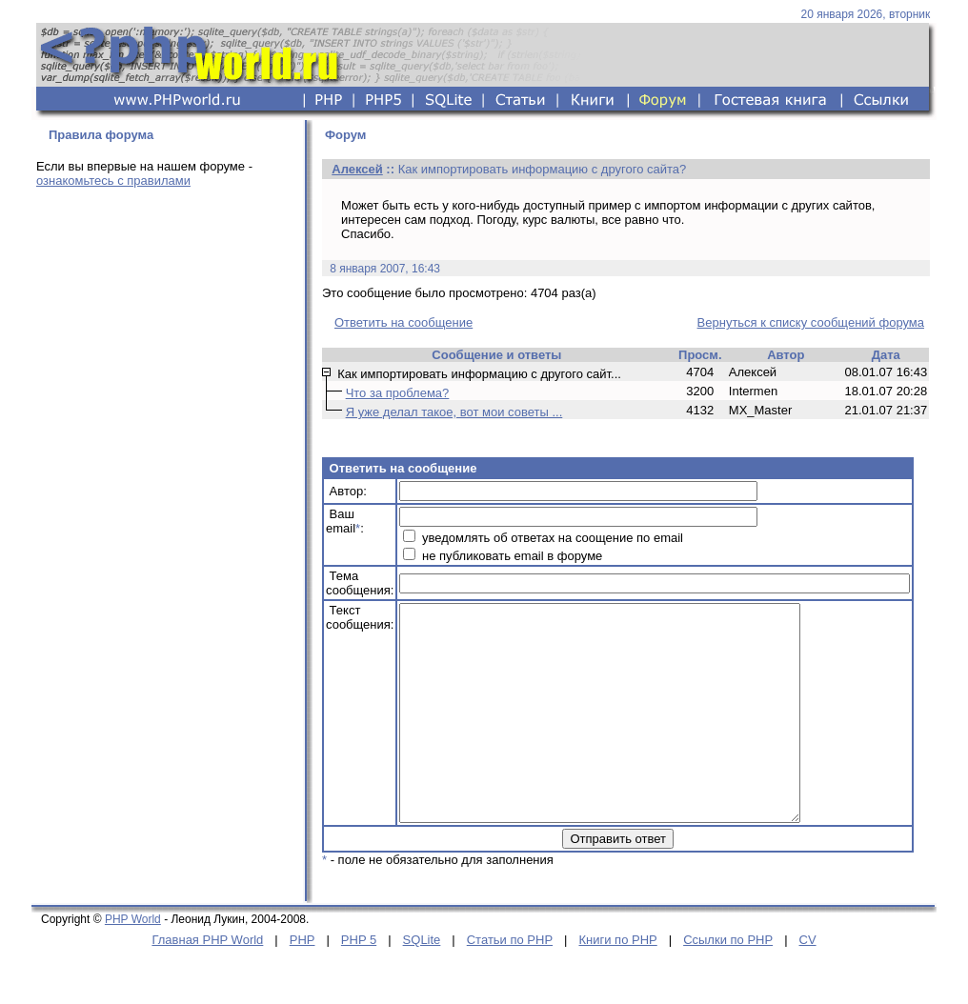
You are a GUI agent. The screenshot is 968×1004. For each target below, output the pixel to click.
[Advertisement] (164, 335)
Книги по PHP (617, 982)
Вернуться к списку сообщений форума (810, 322)
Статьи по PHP (510, 982)
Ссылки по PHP (728, 982)
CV (808, 982)
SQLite (422, 982)
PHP (302, 982)
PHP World (133, 962)
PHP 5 (358, 982)
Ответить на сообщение (403, 322)
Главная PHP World (207, 982)
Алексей (357, 169)
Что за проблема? (398, 393)
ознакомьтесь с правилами (113, 180)
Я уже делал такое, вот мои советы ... (454, 412)
